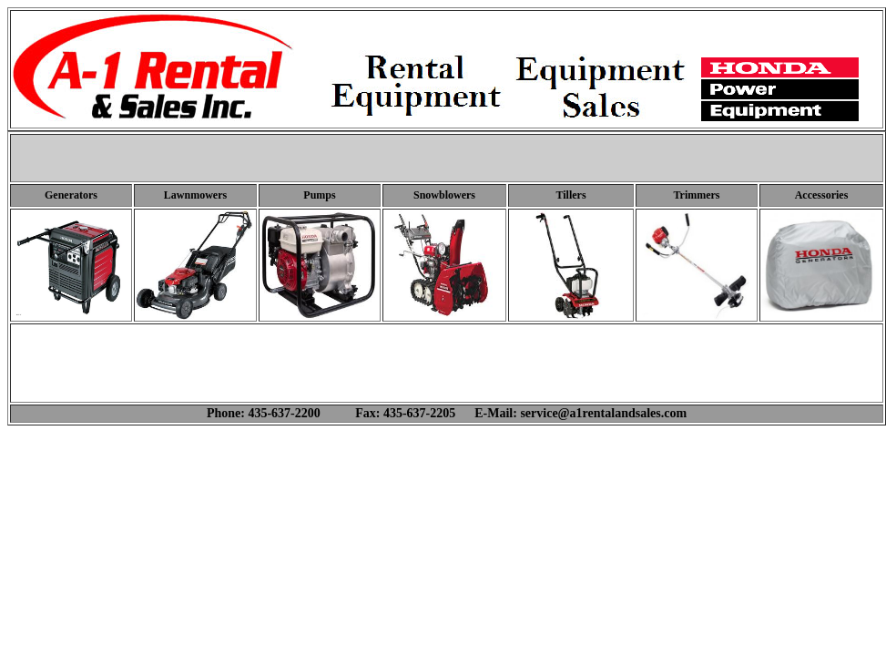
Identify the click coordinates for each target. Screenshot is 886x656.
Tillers (570, 195)
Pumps (319, 195)
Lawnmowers (195, 195)
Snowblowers (444, 195)
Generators (71, 195)
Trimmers (696, 195)
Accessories (822, 195)
